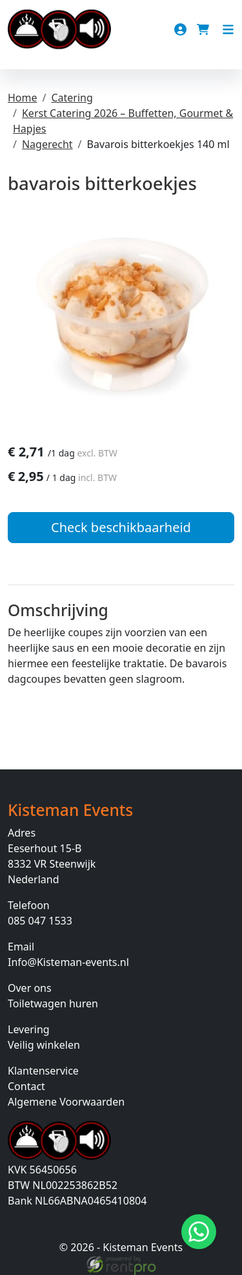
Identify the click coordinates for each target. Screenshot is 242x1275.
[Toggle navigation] (228, 29)
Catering (71, 98)
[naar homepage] (59, 29)
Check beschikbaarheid (121, 527)
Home (22, 98)
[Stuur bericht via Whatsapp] (198, 1231)
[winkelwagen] (204, 29)
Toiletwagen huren (53, 1003)
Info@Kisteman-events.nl (68, 962)
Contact (26, 1086)
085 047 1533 (40, 921)
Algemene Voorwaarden (66, 1102)
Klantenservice (43, 1071)
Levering (29, 1029)
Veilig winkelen (44, 1045)
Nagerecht (47, 144)
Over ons (30, 988)
